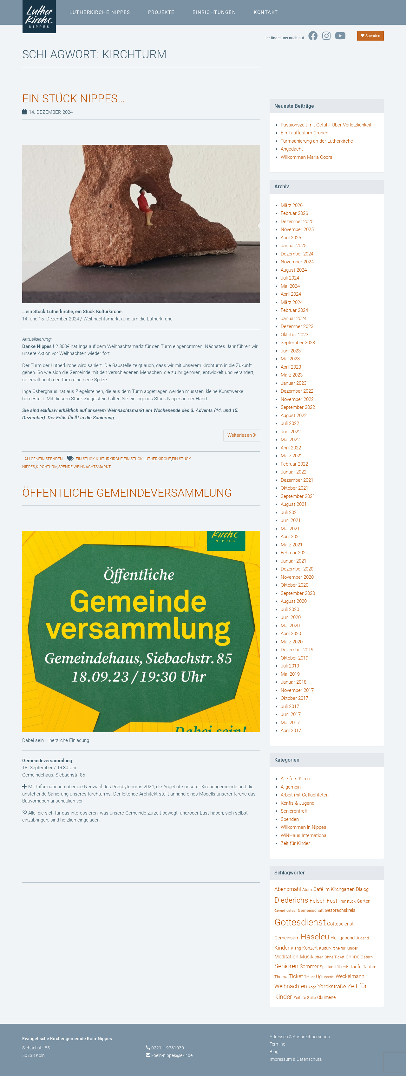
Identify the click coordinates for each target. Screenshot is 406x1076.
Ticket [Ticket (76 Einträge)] (296, 976)
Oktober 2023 (294, 335)
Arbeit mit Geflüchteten (305, 795)
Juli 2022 (290, 423)
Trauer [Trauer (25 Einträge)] (309, 977)
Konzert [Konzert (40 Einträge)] (310, 947)
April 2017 (291, 730)
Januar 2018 (293, 682)
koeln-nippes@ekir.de (172, 1055)
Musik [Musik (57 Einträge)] (306, 957)
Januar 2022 (293, 472)
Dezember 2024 (297, 254)
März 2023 (292, 375)
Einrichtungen (214, 12)
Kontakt (265, 12)
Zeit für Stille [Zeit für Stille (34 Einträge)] (304, 997)
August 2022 (294, 415)
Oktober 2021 (294, 488)
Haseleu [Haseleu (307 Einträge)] (315, 936)
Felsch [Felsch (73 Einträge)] (317, 901)
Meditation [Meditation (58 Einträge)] (286, 957)
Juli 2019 (290, 666)
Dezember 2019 (297, 650)
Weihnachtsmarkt (92, 467)
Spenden (370, 36)
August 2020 (294, 601)
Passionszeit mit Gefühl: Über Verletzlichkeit (326, 125)
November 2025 (297, 229)
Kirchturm (46, 467)
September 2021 (298, 496)
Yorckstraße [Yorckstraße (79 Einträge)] (332, 986)
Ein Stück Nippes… (74, 98)
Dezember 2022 (297, 391)
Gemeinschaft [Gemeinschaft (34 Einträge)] (311, 910)
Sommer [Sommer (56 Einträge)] (309, 966)
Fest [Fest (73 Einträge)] (332, 901)
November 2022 (297, 399)
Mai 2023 (290, 359)
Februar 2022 (294, 464)
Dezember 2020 (297, 569)
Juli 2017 (290, 706)
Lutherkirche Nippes (99, 12)
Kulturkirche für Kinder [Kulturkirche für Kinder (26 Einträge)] (338, 948)
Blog (274, 1051)
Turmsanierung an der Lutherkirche (317, 141)
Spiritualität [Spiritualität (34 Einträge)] (330, 966)
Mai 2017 (290, 722)
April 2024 (291, 294)
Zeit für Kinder (295, 843)
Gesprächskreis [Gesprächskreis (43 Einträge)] (340, 910)
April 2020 (291, 633)
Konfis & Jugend (297, 803)
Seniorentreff (294, 811)
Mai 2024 (290, 286)
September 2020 (298, 593)
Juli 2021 (290, 512)
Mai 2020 (290, 625)
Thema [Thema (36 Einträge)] (280, 976)
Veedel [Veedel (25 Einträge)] (329, 977)
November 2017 (297, 690)
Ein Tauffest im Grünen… (306, 133)
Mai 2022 (290, 439)
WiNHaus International (304, 835)
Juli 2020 (290, 609)
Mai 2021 (290, 529)
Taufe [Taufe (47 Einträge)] (356, 967)
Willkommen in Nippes (303, 827)
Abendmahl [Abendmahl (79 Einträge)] (287, 889)
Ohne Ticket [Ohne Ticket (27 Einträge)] (334, 957)
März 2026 (292, 205)
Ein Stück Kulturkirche (99, 459)
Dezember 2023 (297, 326)
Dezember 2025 (297, 221)
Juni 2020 (291, 617)
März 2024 (292, 302)
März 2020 (292, 642)
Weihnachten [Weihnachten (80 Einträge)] (290, 986)
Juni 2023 (291, 351)
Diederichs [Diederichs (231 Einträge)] (291, 900)
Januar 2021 (293, 561)
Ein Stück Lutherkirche (147, 459)
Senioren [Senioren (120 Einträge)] (286, 966)
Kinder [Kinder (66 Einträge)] (282, 948)
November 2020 (297, 577)
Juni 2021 (291, 520)
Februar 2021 (294, 553)
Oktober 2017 (294, 698)
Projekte (161, 12)
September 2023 (298, 342)
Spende (65, 467)
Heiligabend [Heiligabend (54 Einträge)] (343, 938)
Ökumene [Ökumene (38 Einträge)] (326, 997)
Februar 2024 (294, 310)
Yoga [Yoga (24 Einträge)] (312, 987)
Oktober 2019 (294, 658)
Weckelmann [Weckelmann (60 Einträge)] (350, 976)
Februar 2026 (294, 213)
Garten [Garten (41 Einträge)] (363, 901)
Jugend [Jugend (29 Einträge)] (362, 938)
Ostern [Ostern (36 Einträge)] (367, 957)
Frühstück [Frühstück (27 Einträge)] (347, 901)
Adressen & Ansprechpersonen (300, 1036)
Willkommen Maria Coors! (307, 157)
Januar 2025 (293, 245)
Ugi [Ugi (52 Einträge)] (319, 976)
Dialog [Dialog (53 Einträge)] (362, 889)
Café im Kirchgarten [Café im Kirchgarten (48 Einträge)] (334, 889)
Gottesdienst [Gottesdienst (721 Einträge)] (300, 922)
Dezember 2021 (297, 480)
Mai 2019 (290, 674)
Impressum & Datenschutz (296, 1059)
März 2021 (292, 545)
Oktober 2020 (294, 585)
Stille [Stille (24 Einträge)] (345, 967)
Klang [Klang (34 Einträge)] (296, 948)
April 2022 (291, 448)
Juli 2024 (290, 278)
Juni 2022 (291, 432)
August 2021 (294, 504)
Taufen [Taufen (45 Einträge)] (370, 967)
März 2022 (292, 456)
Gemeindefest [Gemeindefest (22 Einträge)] (285, 911)
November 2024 (297, 262)
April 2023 (291, 367)
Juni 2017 (291, 714)
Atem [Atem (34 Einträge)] (307, 889)
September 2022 (298, 407)
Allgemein (34, 459)
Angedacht (292, 149)
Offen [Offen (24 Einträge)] (319, 957)
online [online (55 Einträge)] (352, 957)
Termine (277, 1044)
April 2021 (291, 536)
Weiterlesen (241, 435)
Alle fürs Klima (295, 779)
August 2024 (294, 270)
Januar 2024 (293, 318)
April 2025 (291, 238)
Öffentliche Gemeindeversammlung (129, 492)
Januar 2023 (293, 383)
